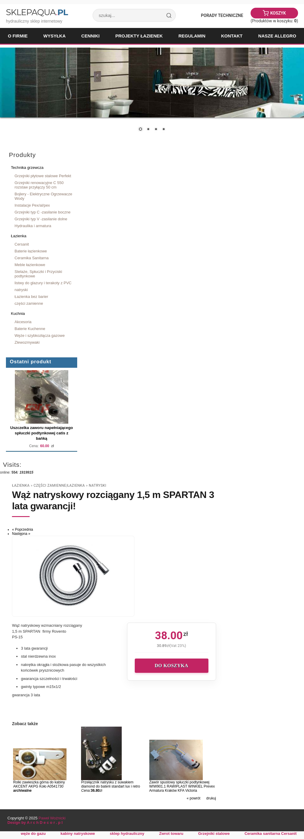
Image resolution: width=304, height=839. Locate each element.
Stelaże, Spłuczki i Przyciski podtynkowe (38, 273)
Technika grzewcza (27, 167)
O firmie (18, 35)
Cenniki (90, 35)
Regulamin (191, 35)
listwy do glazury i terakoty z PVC (43, 283)
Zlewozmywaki (27, 342)
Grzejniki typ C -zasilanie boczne (42, 212)
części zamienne (29, 303)
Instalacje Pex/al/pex (32, 205)
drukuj (211, 798)
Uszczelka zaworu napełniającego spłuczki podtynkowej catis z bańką (41, 433)
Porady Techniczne (222, 15)
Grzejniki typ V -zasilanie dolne (41, 219)
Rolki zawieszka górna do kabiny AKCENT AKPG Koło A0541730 (39, 784)
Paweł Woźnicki (52, 818)
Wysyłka (54, 35)
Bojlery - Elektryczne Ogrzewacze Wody (43, 196)
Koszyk (278, 13)
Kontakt (232, 35)
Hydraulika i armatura (33, 226)
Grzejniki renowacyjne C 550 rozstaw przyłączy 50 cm (39, 184)
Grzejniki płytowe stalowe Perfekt (43, 176)
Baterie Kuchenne (30, 328)
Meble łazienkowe (30, 265)
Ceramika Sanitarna (32, 258)
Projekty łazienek (139, 35)
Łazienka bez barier (31, 296)
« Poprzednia (22, 529)
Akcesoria (23, 322)
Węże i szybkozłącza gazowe (40, 335)
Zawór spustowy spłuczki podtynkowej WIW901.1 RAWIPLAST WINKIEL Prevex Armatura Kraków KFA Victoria (182, 786)
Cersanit (22, 244)
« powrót (193, 798)
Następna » (21, 534)
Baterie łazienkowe (31, 251)
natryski (21, 289)
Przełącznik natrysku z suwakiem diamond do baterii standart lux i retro (110, 784)
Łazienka (18, 236)
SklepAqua (37, 12)
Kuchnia (18, 313)
